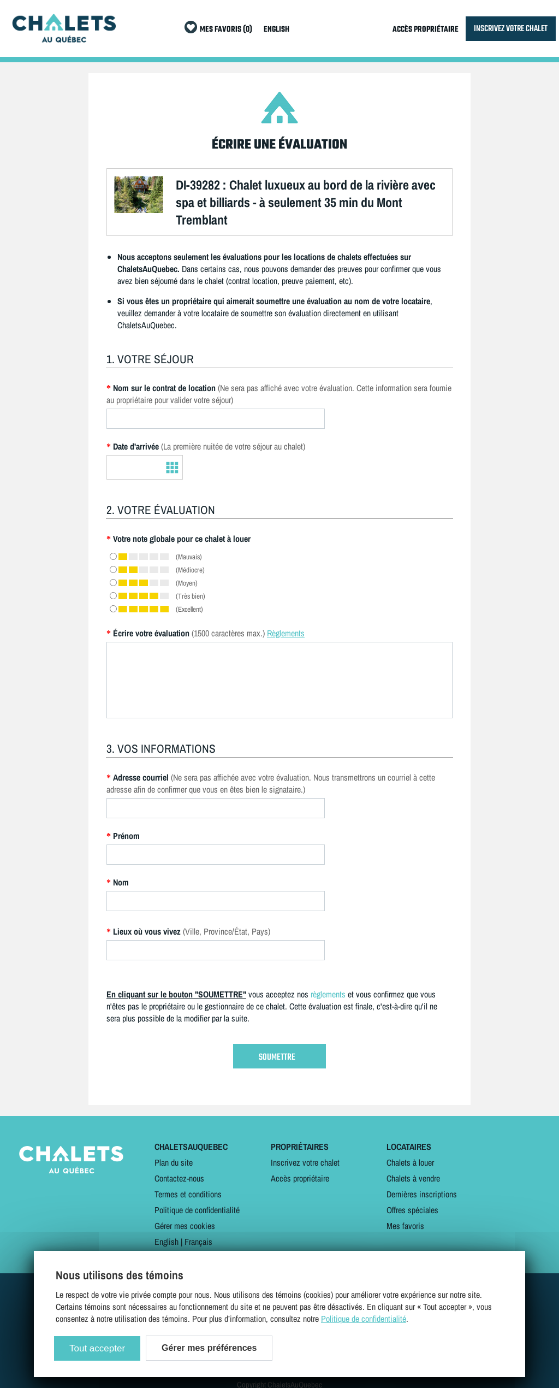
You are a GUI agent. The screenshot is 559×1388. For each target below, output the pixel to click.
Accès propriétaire (300, 1178)
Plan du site (173, 1162)
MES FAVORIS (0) (226, 29)
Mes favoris (405, 1226)
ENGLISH (276, 29)
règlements (328, 994)
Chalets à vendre (413, 1178)
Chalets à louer (410, 1162)
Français (198, 1242)
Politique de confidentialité (197, 1210)
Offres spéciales (412, 1210)
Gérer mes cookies (184, 1226)
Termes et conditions (188, 1194)
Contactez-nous (179, 1178)
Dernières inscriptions (421, 1194)
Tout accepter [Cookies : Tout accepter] (97, 1348)
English (166, 1242)
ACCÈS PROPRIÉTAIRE (426, 29)
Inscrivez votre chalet (305, 1162)
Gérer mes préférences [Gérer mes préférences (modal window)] (209, 1347)
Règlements (286, 633)
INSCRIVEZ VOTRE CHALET (511, 29)
